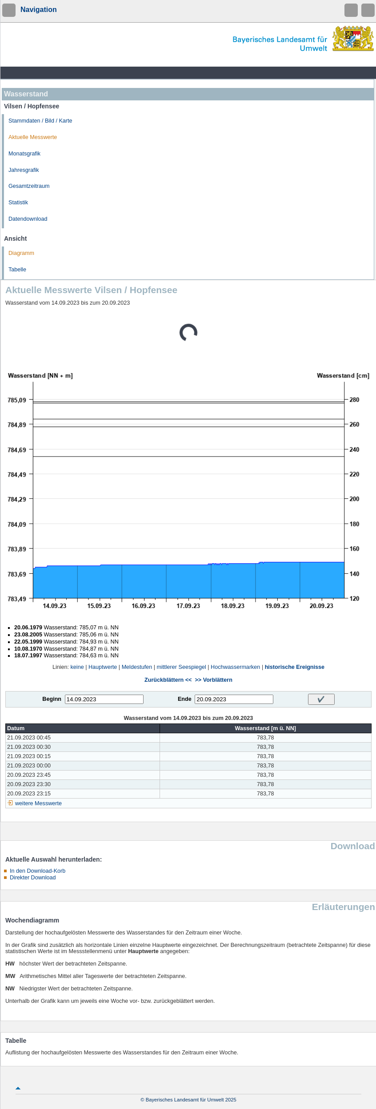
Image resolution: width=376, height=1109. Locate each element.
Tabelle (17, 269)
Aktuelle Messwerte (32, 137)
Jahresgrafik (23, 170)
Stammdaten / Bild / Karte (40, 121)
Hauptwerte (102, 667)
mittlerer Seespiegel (181, 667)
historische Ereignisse (294, 667)
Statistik (18, 202)
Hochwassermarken (235, 667)
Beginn (51, 699)
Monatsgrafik (24, 154)
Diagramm (21, 253)
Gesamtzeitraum (28, 186)
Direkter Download (33, 877)
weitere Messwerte (38, 803)
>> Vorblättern (213, 680)
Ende (185, 699)
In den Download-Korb (37, 871)
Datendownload (28, 219)
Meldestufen (137, 667)
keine (77, 667)
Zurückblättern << (168, 680)
